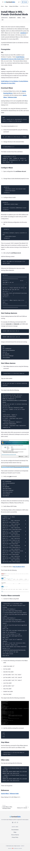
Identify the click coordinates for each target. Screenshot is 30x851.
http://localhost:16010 (19, 566)
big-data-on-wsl (12, 17)
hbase (24, 17)
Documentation (15, 829)
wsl (2, 19)
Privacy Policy (15, 837)
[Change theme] (19, 2)
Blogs (6, 6)
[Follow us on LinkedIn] (12, 822)
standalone (23, 33)
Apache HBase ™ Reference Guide (10, 793)
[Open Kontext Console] (24, 2)
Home (2, 6)
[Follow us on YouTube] (17, 822)
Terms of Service (15, 834)
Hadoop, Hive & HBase (13, 6)
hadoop (19, 17)
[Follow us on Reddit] (15, 822)
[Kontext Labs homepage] (9, 2)
